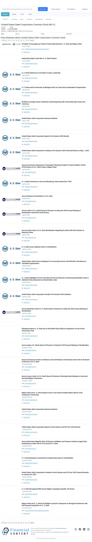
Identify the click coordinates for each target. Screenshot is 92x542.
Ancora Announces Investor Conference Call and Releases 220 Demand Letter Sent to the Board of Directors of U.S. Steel (55, 361)
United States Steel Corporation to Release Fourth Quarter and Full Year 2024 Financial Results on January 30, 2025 (55, 473)
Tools (30, 14)
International (39, 19)
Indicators (85, 9)
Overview (14, 19)
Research (69, 34)
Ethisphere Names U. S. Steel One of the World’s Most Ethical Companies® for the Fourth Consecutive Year (53, 330)
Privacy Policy (57, 532)
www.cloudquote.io (61, 528)
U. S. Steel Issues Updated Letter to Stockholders (39, 247)
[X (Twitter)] (76, 531)
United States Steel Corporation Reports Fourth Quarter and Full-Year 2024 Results (51, 427)
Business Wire (27, 52)
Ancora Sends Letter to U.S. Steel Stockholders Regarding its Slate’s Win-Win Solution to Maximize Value (53, 231)
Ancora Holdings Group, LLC (30, 172)
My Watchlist (71, 9)
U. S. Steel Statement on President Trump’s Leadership (41, 73)
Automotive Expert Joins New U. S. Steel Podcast (39, 58)
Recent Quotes (55, 9)
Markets (5, 14)
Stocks (14, 14)
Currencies (29, 19)
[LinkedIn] (84, 531)
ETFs (22, 14)
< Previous (4, 40)
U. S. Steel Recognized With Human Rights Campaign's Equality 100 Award (48, 489)
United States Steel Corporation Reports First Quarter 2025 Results (45, 136)
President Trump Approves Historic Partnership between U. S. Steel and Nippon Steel (52, 44)
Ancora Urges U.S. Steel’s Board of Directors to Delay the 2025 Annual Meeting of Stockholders (55, 345)
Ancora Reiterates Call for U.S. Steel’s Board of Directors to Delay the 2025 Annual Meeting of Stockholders (55, 310)
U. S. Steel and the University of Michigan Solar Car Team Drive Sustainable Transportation (54, 87)
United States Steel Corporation (31, 63)
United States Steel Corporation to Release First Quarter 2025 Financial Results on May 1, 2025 (55, 150)
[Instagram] (88, 531)
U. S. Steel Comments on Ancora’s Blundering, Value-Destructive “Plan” (47, 181)
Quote (17, 34)
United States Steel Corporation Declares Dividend (39, 118)
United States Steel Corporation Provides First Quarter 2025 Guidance (46, 294)
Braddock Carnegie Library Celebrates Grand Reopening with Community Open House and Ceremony (53, 103)
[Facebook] (80, 531)
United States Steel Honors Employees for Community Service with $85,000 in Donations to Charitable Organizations (54, 262)
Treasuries (48, 19)
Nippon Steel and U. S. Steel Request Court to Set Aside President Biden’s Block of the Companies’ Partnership (52, 394)
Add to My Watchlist (28, 31)
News (21, 19)
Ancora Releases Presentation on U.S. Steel (37, 196)
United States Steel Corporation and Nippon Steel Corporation (37, 49)
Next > (32, 40)
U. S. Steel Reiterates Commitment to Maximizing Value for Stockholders (47, 458)
